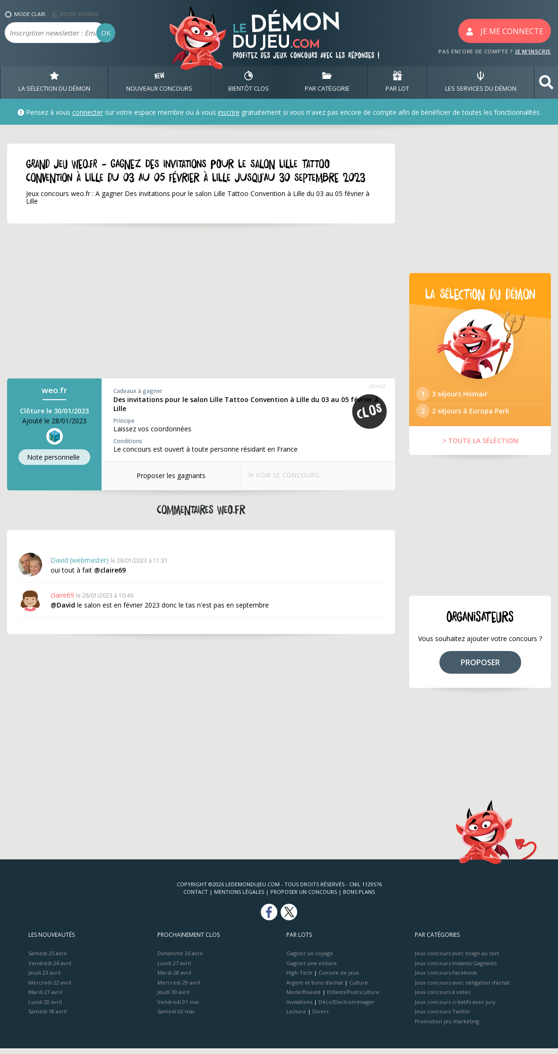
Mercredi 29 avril (178, 987)
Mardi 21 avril (45, 997)
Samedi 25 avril (47, 958)
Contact (195, 897)
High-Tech (299, 978)
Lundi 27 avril (174, 968)
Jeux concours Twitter (443, 1016)
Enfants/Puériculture (353, 997)
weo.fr (54, 390)
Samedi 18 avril (47, 1016)
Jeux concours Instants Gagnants (456, 968)
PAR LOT (397, 82)
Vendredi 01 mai (178, 1007)
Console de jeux (338, 978)
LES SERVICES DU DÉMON (480, 82)
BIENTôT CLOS (248, 82)
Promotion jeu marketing (447, 1026)
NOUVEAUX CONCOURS (159, 82)
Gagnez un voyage (309, 958)
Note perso (54, 457)
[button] (546, 82)
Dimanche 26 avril (180, 958)
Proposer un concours (303, 897)
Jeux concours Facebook (446, 978)
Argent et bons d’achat (314, 987)
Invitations (299, 1007)
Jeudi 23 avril (44, 978)
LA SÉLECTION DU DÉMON (54, 82)
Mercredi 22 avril (49, 987)
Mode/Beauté (303, 997)
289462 (377, 386)
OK (106, 32)
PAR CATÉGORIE (327, 82)
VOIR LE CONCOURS (284, 475)
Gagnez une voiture (311, 968)
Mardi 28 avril (174, 978)
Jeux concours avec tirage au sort (457, 958)
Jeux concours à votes (442, 997)
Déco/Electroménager (346, 1007)
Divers (320, 1016)
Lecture (296, 1016)
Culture (358, 987)
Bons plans (359, 897)
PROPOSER (480, 667)
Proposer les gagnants (166, 475)
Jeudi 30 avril (173, 997)
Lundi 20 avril (45, 1007)
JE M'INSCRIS (533, 51)
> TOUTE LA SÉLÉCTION (480, 446)
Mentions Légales (239, 897)
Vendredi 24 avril (49, 968)
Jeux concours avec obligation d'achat (462, 987)
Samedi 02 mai (175, 1016)
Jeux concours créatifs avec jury (455, 1007)
